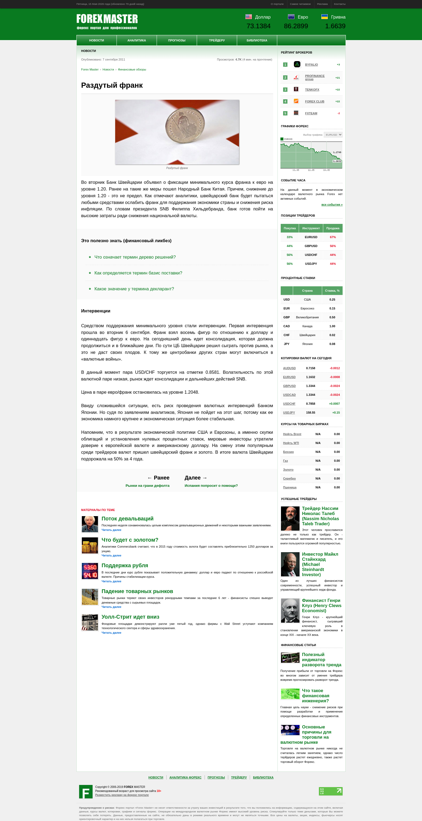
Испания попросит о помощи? (211, 481)
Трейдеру (217, 40)
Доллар (263, 17)
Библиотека (257, 40)
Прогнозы (176, 40)
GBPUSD (289, 385)
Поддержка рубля (125, 565)
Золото (288, 469)
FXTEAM (311, 113)
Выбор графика (312, 134)
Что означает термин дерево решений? (135, 257)
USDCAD (289, 394)
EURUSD (289, 377)
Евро (303, 17)
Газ (285, 460)
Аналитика (137, 40)
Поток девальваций (128, 519)
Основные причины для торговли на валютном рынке (305, 734)
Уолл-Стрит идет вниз (131, 617)
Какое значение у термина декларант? (134, 288)
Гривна (338, 17)
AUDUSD (289, 368)
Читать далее (111, 529)
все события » (332, 204)
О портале (277, 3)
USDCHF (289, 403)
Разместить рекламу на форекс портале (122, 795)
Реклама (322, 3)
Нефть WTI (291, 443)
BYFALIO (311, 64)
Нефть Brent (292, 434)
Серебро (289, 478)
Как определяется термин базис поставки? (138, 272)
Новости (96, 40)
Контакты (340, 3)
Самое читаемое (300, 3)
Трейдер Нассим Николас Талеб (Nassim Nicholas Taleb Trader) (320, 516)
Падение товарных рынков (137, 591)
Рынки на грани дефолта (148, 481)
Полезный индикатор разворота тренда (321, 659)
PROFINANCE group (315, 77)
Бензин (288, 451)
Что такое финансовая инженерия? (315, 695)
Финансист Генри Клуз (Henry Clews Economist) (322, 605)
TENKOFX (312, 89)
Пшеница (290, 487)
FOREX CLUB (315, 101)
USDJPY (289, 412)
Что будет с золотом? (130, 540)
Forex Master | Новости (107, 22)
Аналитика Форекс (186, 777)
